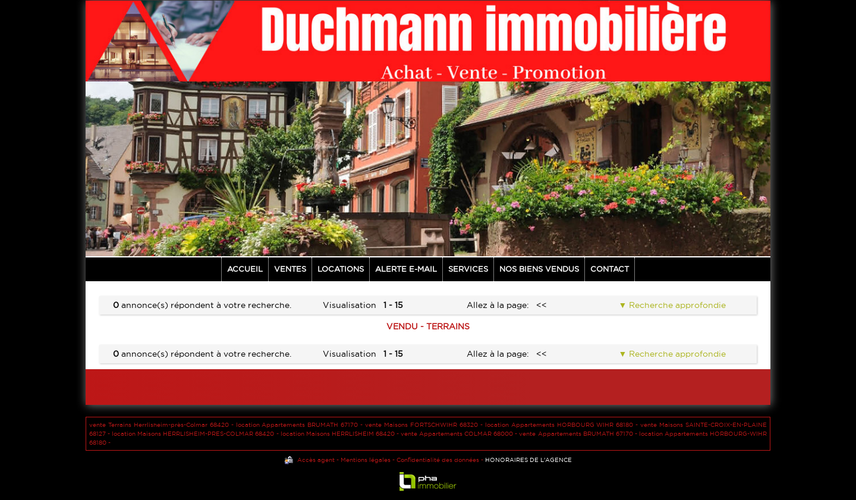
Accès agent (316, 460)
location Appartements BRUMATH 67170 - (301, 425)
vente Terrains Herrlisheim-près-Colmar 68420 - (162, 425)
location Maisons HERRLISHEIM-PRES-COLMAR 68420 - (196, 434)
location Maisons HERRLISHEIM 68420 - (341, 434)
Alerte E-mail (406, 268)
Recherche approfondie (676, 305)
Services (468, 268)
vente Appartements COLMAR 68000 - (460, 434)
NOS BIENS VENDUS (539, 268)
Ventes (290, 268)
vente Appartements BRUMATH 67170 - (578, 434)
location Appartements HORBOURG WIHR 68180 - (562, 425)
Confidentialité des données (437, 460)
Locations (340, 268)
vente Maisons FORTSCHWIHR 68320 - (425, 425)
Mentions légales (366, 460)
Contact (609, 268)
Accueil (245, 268)
